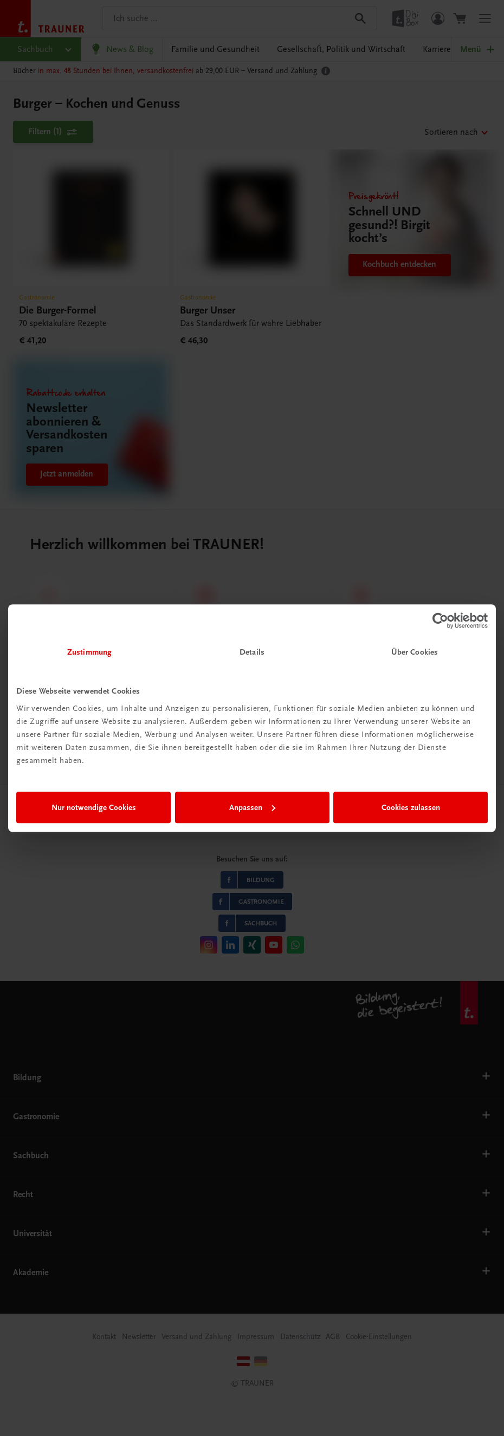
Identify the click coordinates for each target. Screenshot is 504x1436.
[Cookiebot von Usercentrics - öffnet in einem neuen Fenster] (440, 620)
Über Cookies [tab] (414, 652)
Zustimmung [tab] (89, 652)
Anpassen (252, 807)
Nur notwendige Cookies (93, 807)
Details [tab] (252, 652)
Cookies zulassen (411, 807)
